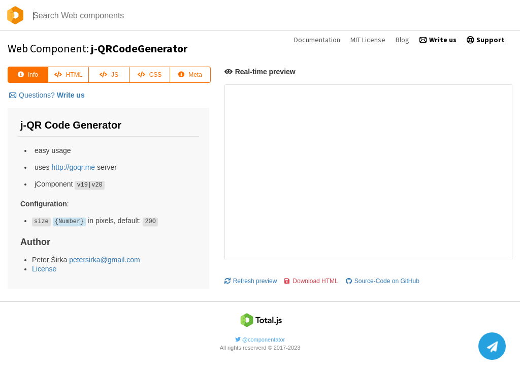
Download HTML (311, 278)
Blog (402, 39)
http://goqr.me (73, 167)
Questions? (47, 95)
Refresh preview (250, 278)
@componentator (260, 336)
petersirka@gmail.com (104, 260)
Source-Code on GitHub (382, 278)
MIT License (367, 39)
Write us (438, 39)
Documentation (317, 39)
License (44, 269)
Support (486, 39)
